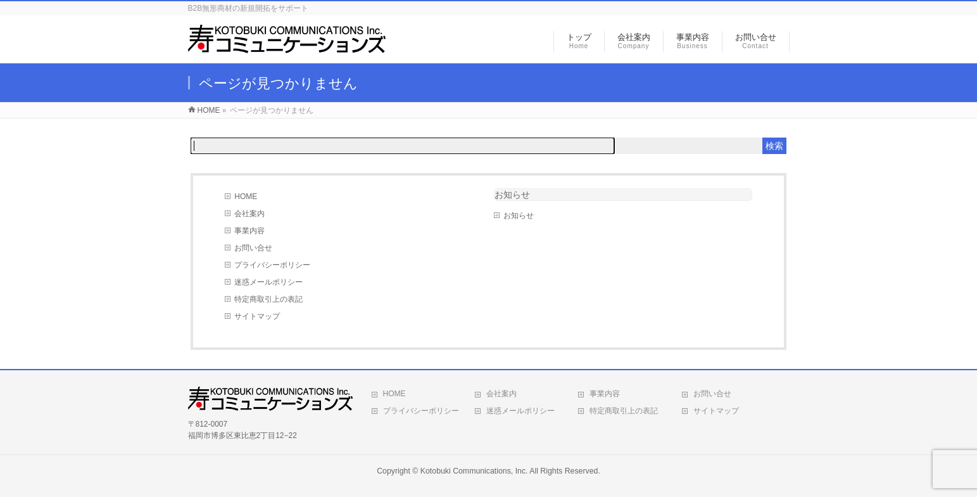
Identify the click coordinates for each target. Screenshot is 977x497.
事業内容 (249, 230)
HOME (245, 196)
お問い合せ (253, 247)
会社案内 (249, 213)
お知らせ (512, 195)
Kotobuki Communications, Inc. (474, 471)
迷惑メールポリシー (268, 282)
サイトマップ (257, 316)
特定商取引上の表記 (268, 299)
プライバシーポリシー (272, 265)
